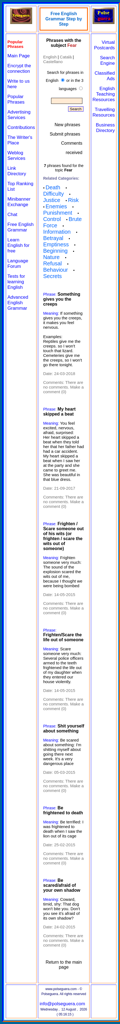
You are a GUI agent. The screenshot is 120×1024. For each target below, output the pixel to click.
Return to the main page (64, 964)
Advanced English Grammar (17, 303)
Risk (73, 200)
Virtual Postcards (104, 45)
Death (53, 187)
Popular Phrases (15, 99)
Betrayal (53, 238)
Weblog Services (16, 155)
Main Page (18, 55)
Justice (51, 200)
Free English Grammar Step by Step (63, 18)
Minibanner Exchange (18, 201)
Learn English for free (18, 245)
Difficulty (53, 194)
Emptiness (56, 244)
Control (52, 219)
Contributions (21, 127)
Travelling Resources (104, 112)
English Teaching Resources (104, 94)
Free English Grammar (20, 227)
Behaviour (55, 270)
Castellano (53, 61)
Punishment (57, 213)
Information (57, 232)
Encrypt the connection (19, 68)
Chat (12, 214)
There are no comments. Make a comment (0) (63, 387)
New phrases (67, 124)
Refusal (52, 263)
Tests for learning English (16, 282)
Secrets (52, 276)
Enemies (56, 206)
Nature (51, 257)
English (50, 57)
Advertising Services (18, 114)
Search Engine (107, 60)
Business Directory (105, 127)
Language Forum (17, 263)
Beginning (55, 251)
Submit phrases (65, 134)
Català (66, 57)
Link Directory (16, 171)
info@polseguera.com (62, 1003)
